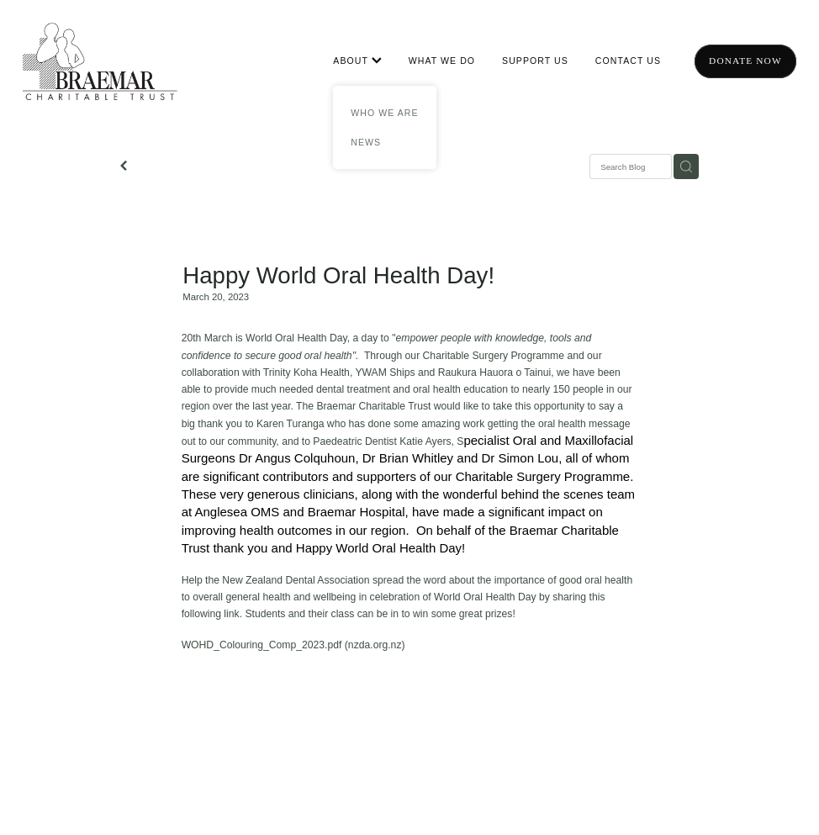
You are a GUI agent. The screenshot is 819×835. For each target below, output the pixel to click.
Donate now (745, 60)
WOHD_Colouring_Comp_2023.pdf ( (265, 645)
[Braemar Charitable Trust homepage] (100, 61)
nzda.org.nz (375, 645)
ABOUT (357, 60)
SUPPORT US (535, 60)
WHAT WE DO (442, 60)
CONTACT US (628, 60)
